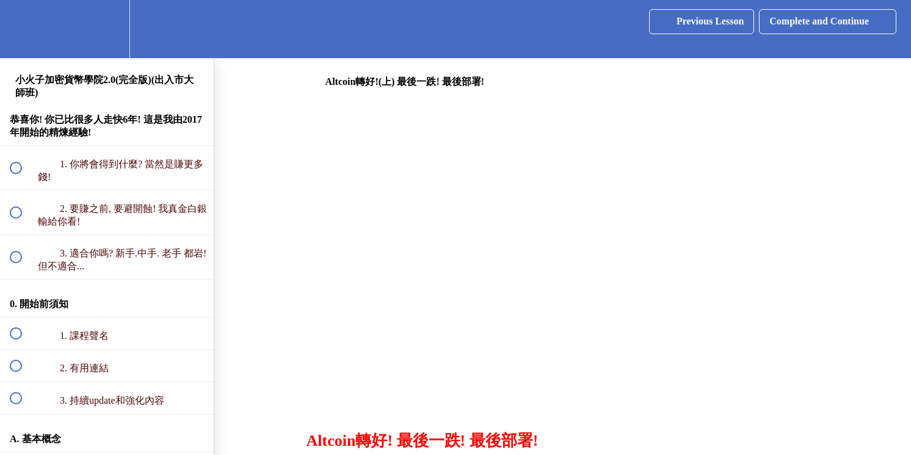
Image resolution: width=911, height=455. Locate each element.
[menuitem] (106, 29)
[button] (22, 29)
